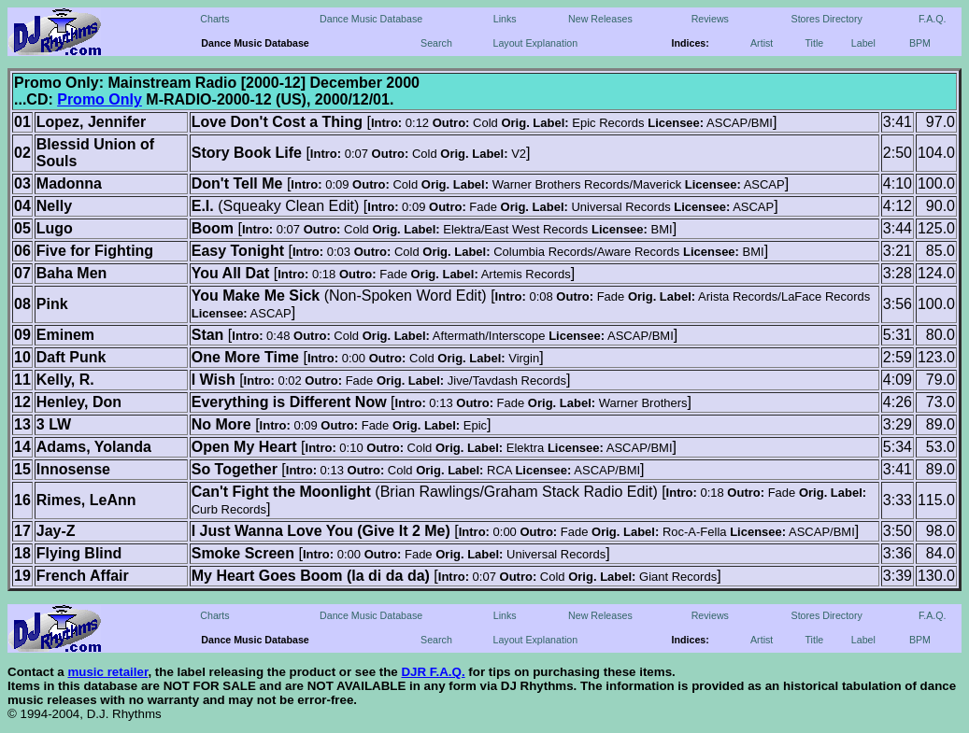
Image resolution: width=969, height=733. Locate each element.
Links (505, 18)
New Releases (600, 18)
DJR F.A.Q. (432, 672)
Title (814, 43)
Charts (214, 18)
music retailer (107, 672)
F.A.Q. (933, 18)
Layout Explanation (534, 43)
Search (436, 43)
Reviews (710, 18)
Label (863, 43)
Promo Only (99, 99)
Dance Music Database (371, 18)
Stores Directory (826, 18)
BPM (920, 43)
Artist (761, 43)
